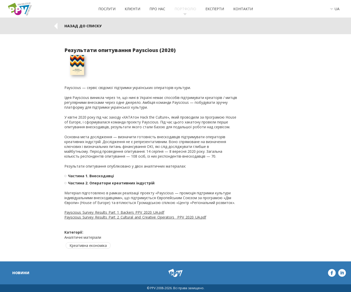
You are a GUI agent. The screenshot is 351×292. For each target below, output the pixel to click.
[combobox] (336, 9)
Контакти (243, 8)
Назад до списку (83, 25)
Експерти (214, 8)
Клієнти (132, 8)
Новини (20, 272)
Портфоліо (185, 8)
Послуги (106, 8)
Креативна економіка (88, 245)
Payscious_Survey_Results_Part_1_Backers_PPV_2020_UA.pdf (114, 212)
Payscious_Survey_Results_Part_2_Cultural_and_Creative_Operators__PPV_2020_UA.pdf (135, 217)
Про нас (157, 8)
